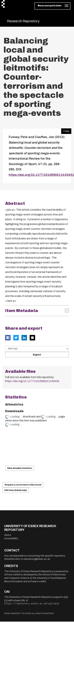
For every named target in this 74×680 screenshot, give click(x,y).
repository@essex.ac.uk (37, 559)
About (7, 535)
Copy (65, 130)
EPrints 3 (9, 574)
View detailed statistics (19, 468)
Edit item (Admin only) (15, 490)
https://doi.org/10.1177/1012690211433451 (41, 175)
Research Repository (23, 21)
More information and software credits (25, 581)
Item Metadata (21, 310)
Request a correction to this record (23, 485)
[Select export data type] (37, 349)
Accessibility (11, 538)
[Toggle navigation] (52, 6)
